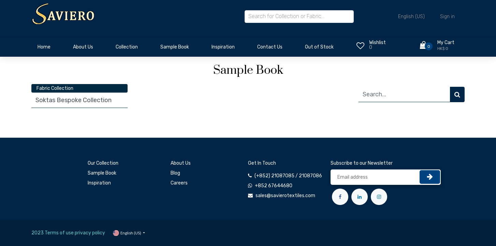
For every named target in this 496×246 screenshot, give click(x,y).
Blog (175, 173)
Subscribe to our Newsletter (362, 163)
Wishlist (377, 42)
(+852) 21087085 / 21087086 (288, 176)
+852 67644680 (273, 186)
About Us (181, 163)
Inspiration (99, 183)
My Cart (445, 42)
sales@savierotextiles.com (285, 196)
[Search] (457, 94)
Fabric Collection (55, 88)
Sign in (447, 16)
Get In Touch (262, 163)
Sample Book (102, 173)
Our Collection (103, 163)
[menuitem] (44, 49)
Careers (179, 183)
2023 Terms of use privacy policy (68, 233)
